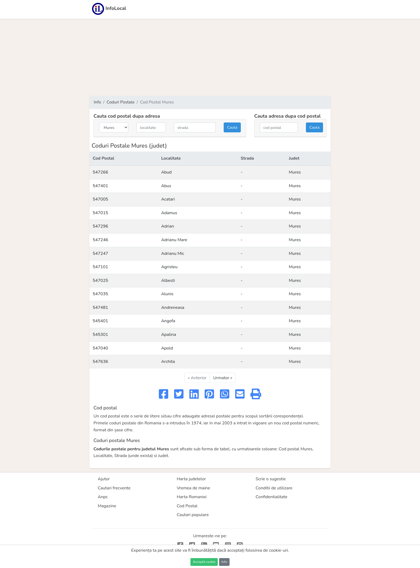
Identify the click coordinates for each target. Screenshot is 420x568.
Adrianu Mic (172, 253)
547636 (100, 361)
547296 (100, 226)
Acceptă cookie (204, 561)
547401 (100, 186)
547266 (100, 172)
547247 (100, 253)
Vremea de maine (193, 488)
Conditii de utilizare (274, 488)
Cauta (232, 127)
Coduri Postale (121, 102)
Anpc (103, 497)
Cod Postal (187, 506)
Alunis (167, 294)
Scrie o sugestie (271, 479)
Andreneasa (172, 307)
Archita (168, 361)
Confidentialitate (271, 497)
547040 (100, 348)
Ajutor (104, 479)
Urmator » (222, 378)
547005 (100, 199)
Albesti (168, 280)
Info (97, 102)
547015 (100, 213)
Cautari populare (193, 515)
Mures (295, 172)
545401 (100, 321)
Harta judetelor (191, 479)
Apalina (168, 334)
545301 (100, 334)
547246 (100, 240)
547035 (100, 294)
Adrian (167, 226)
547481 (100, 307)
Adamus (169, 213)
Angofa (168, 321)
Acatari (168, 199)
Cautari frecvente (114, 488)
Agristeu (169, 267)
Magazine (107, 506)
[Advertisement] (210, 57)
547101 (100, 267)
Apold (167, 348)
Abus (166, 186)
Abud (166, 172)
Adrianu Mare (174, 240)
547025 (100, 280)
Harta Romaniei (192, 497)
